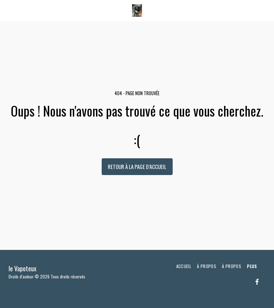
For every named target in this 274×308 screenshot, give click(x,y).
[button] (8, 10)
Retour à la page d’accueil (137, 166)
